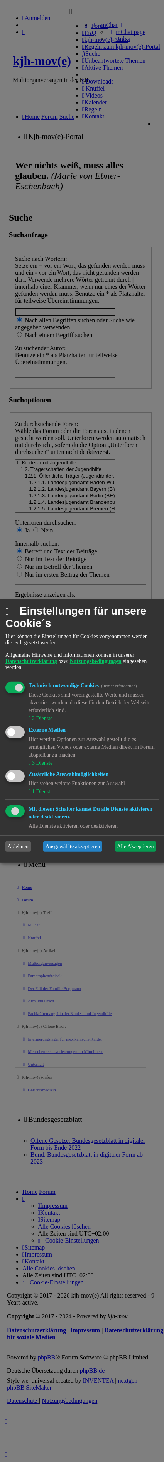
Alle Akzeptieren (135, 846)
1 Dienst (40, 791)
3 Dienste (41, 762)
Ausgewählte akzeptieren (73, 846)
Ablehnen (18, 846)
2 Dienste (41, 718)
